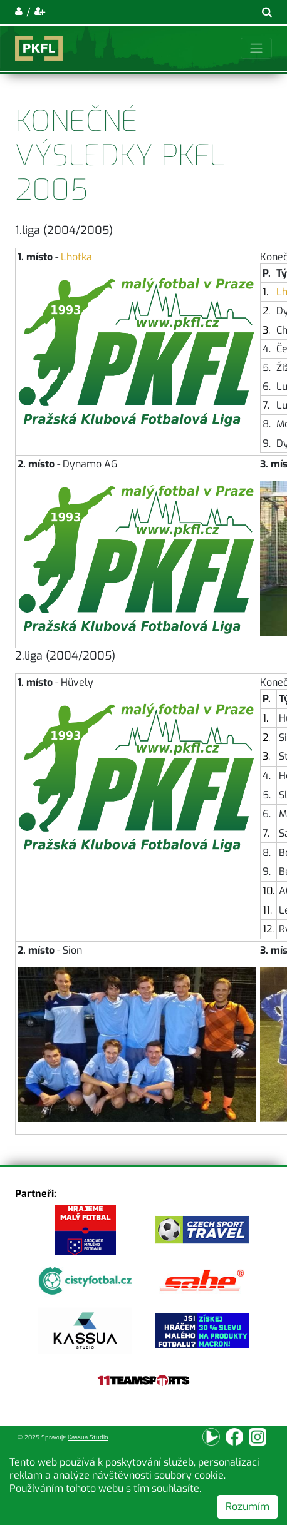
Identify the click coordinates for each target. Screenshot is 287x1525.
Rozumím (247, 1506)
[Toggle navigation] (256, 48)
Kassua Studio (88, 1437)
